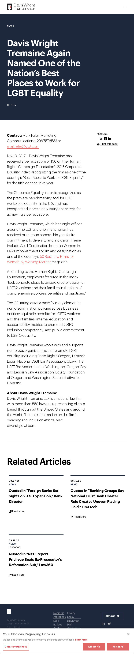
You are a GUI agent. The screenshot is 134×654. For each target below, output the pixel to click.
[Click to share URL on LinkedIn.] (109, 139)
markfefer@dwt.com (23, 146)
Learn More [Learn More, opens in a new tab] (81, 639)
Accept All (94, 646)
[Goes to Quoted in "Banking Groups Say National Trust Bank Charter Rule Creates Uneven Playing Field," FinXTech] (78, 517)
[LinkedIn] (103, 623)
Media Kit (58, 613)
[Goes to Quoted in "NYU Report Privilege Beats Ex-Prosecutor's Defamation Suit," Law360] (16, 575)
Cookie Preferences (16, 646)
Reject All (118, 646)
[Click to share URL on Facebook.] (105, 139)
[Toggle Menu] (125, 7)
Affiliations (59, 617)
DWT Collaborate (74, 627)
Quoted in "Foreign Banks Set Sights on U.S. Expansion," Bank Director (35, 495)
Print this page (109, 144)
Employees (73, 621)
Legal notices (57, 623)
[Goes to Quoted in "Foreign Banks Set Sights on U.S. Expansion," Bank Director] (16, 511)
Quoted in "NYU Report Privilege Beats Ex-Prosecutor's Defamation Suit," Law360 (35, 559)
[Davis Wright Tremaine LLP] (21, 7)
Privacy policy (71, 615)
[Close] (128, 634)
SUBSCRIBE (113, 616)
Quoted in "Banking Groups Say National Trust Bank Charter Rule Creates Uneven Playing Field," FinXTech (97, 498)
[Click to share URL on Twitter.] (101, 139)
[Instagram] (109, 623)
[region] (67, 641)
